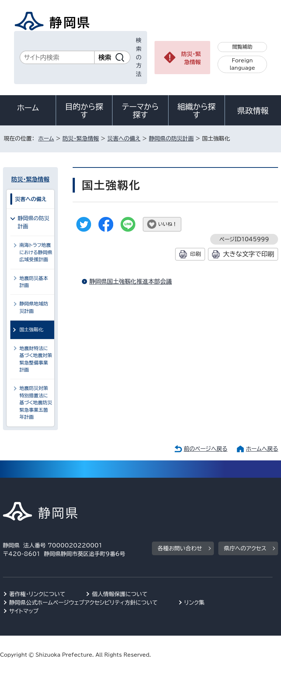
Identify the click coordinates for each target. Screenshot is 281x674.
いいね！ (167, 224)
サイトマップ (24, 611)
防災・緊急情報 (191, 58)
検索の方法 (139, 57)
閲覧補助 (242, 46)
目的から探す (84, 111)
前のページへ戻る (206, 449)
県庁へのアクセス (245, 548)
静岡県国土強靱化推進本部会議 (130, 281)
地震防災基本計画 (34, 282)
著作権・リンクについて (37, 594)
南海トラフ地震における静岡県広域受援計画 (36, 252)
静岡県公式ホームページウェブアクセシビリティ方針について (83, 602)
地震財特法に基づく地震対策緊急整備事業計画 (36, 359)
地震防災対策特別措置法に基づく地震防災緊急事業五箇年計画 (36, 402)
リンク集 (194, 602)
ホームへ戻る (262, 449)
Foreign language (242, 64)
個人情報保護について (120, 594)
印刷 (195, 254)
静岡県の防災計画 (171, 138)
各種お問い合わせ (179, 548)
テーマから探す (140, 111)
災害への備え (123, 138)
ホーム (28, 108)
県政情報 (252, 111)
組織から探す (196, 111)
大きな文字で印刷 (248, 254)
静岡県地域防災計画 (34, 307)
